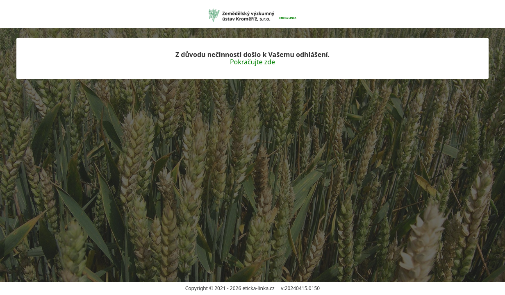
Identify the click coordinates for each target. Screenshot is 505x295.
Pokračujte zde (252, 61)
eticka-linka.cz (258, 288)
